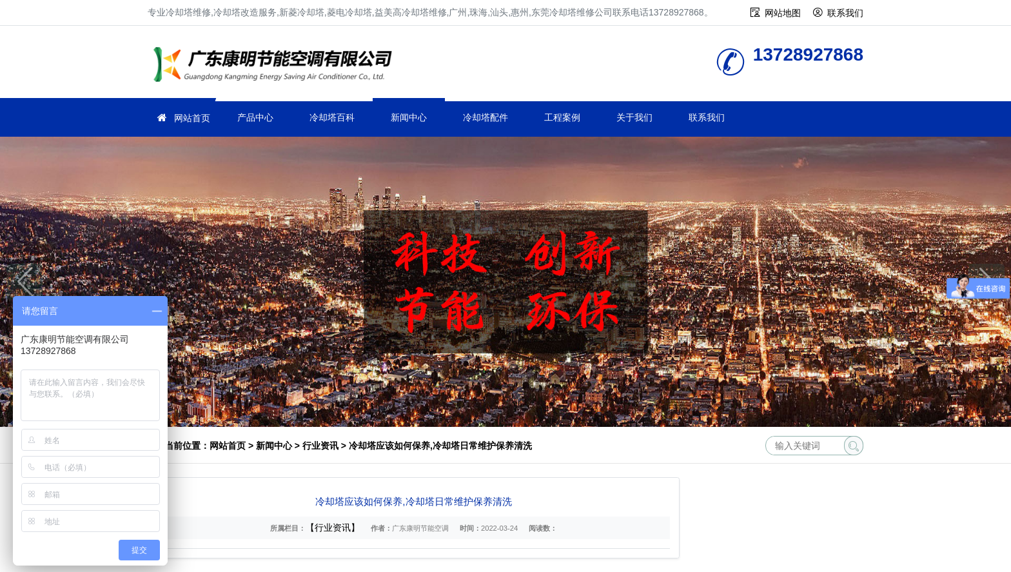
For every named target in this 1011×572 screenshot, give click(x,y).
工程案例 (562, 117)
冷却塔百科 (332, 117)
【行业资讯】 (333, 527)
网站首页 (192, 118)
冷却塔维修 (277, 66)
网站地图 (783, 13)
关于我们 (634, 117)
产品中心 (255, 117)
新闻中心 (409, 117)
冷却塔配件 (485, 117)
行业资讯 (320, 445)
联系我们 (845, 13)
